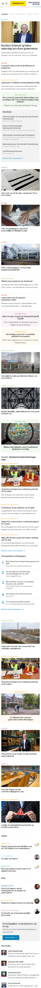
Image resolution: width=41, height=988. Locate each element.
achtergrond (21, 14)
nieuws (12, 14)
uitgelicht (4, 14)
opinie (29, 14)
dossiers (36, 14)
